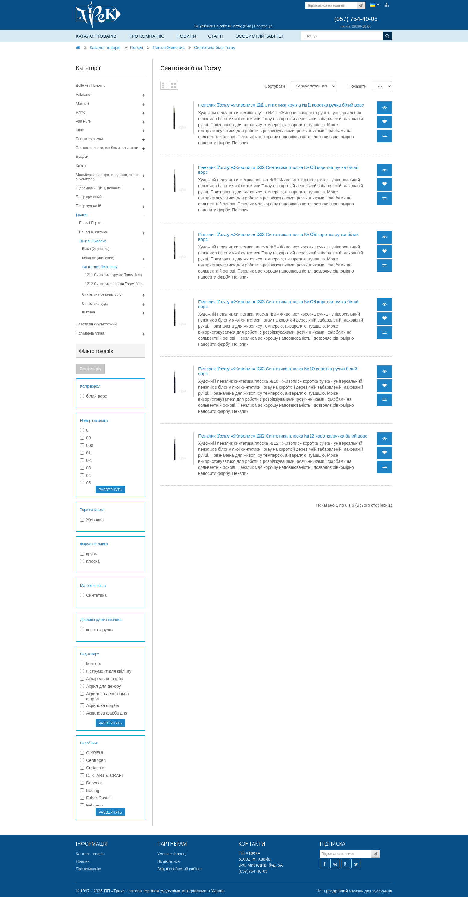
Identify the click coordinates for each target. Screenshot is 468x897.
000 (86, 445)
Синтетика (93, 595)
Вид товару (89, 654)
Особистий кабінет (259, 36)
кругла (89, 553)
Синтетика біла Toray (214, 47)
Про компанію (146, 36)
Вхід (247, 26)
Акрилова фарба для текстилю (103, 716)
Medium (90, 663)
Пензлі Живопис (168, 47)
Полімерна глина (90, 333)
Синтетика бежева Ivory (102, 294)
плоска (90, 561)
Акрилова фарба (99, 705)
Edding (89, 790)
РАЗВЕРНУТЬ (110, 490)
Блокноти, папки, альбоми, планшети (107, 148)
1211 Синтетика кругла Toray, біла (113, 275)
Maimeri (82, 103)
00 (85, 437)
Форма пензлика (94, 544)
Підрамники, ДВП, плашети (99, 188)
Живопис (92, 519)
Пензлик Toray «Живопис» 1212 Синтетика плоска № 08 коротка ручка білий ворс (278, 237)
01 (85, 452)
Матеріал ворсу (93, 586)
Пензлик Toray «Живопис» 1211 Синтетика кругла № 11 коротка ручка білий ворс (281, 105)
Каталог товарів (96, 36)
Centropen (93, 760)
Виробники (89, 743)
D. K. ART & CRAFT (102, 775)
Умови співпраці (171, 854)
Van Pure (83, 121)
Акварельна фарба (101, 678)
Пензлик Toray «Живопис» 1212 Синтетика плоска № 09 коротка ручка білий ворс (278, 304)
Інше (80, 130)
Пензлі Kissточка (93, 232)
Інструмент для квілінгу (106, 671)
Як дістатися (168, 861)
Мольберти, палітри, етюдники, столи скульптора (107, 177)
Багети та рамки (89, 139)
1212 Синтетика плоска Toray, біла (114, 284)
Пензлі (136, 47)
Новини (186, 36)
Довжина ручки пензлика (101, 620)
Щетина (88, 312)
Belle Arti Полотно (90, 85)
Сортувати (274, 86)
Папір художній (88, 206)
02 (85, 460)
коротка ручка (96, 629)
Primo (80, 112)
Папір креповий (89, 197)
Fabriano (83, 94)
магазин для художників (370, 891)
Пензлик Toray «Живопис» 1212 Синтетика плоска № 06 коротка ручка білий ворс (278, 170)
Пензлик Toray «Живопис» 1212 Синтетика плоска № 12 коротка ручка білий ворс (282, 436)
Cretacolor (93, 767)
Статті (215, 36)
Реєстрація (263, 26)
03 (85, 468)
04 (85, 475)
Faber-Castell (95, 798)
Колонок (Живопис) (98, 258)
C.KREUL (92, 752)
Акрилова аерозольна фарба (104, 696)
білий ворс (93, 396)
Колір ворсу (90, 386)
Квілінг (81, 166)
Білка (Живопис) (95, 249)
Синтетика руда (95, 303)
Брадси (82, 156)
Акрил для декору (100, 686)
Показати (357, 86)
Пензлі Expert (90, 223)
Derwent (91, 782)
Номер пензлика (94, 421)
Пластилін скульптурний (96, 324)
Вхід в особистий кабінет (179, 869)
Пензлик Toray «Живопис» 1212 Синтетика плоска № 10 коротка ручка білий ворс (277, 371)
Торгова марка (92, 510)
